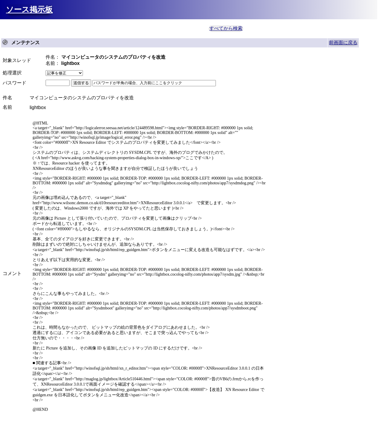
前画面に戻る (343, 42)
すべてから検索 (226, 28)
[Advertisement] (80, 28)
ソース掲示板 (29, 9)
